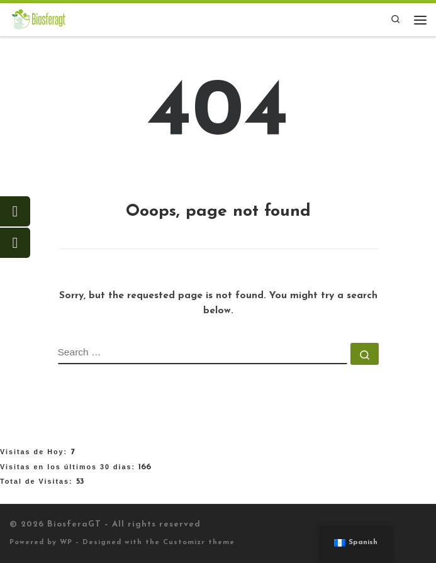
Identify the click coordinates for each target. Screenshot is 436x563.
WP (66, 542)
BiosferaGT (74, 524)
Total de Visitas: (38, 481)
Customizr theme (199, 542)
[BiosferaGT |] (38, 19)
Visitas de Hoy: (35, 451)
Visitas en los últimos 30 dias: (69, 467)
